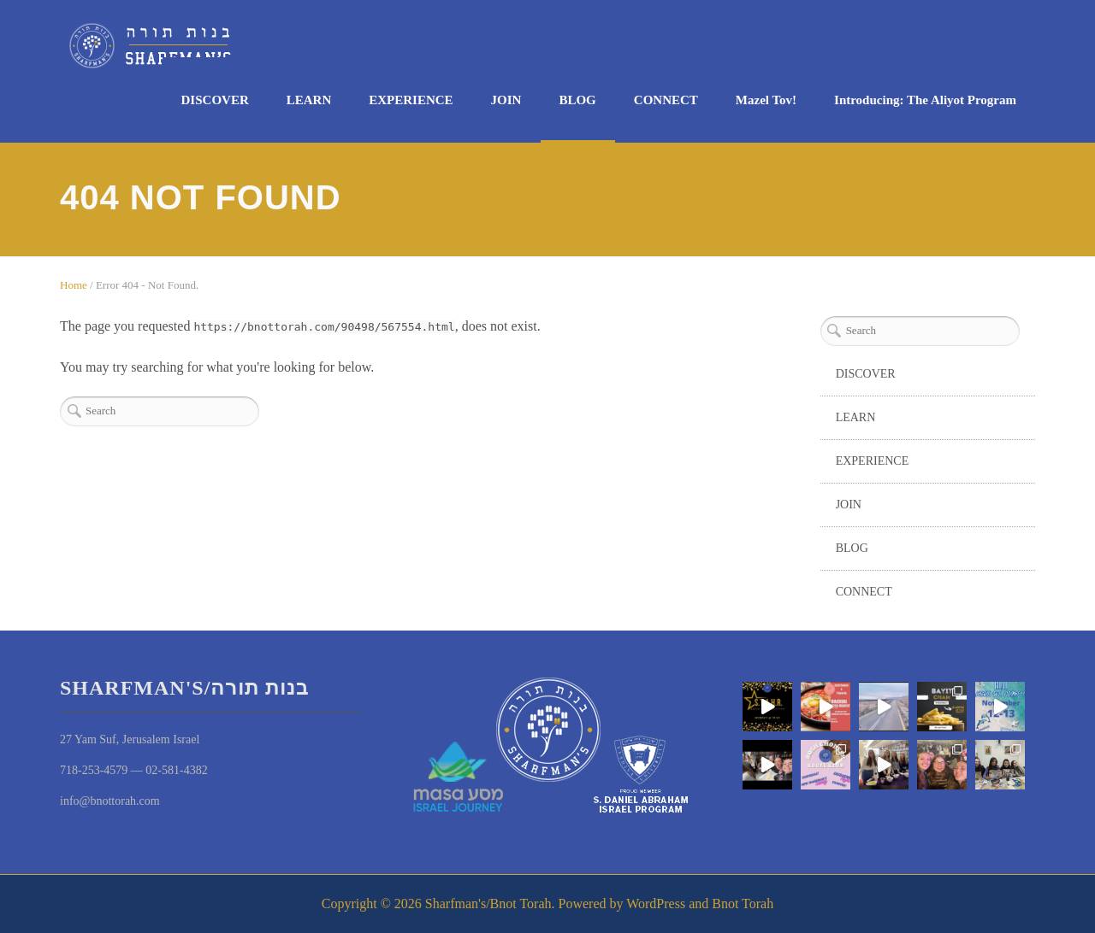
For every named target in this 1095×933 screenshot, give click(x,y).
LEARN (309, 100)
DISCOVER (215, 100)
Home (73, 285)
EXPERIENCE (411, 100)
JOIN (506, 100)
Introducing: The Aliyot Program (925, 100)
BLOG (577, 100)
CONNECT (666, 100)
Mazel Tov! (766, 100)
